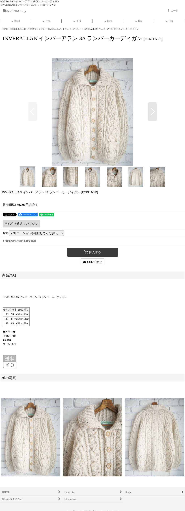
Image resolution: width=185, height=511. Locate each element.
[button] (32, 111)
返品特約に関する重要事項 (19, 240)
